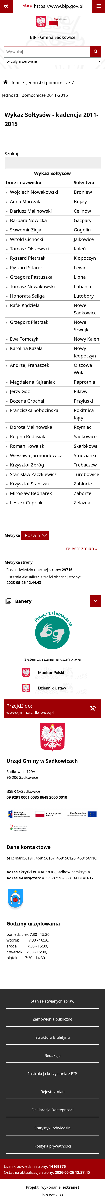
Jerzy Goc (20, 391)
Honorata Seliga (27, 296)
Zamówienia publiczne (52, 1019)
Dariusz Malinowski (31, 211)
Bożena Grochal (27, 401)
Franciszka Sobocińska (34, 410)
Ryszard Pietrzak (27, 258)
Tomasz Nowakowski (32, 286)
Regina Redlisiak (27, 436)
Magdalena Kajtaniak (32, 382)
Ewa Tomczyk (24, 339)
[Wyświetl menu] (98, 6)
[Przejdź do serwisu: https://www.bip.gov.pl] (52, 6)
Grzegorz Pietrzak (29, 322)
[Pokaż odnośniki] (6, 6)
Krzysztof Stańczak (30, 484)
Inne (16, 82)
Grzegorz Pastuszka (31, 277)
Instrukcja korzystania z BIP (52, 1073)
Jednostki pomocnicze (48, 82)
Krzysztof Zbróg (27, 465)
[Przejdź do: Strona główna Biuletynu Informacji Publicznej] (5, 82)
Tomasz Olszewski (29, 249)
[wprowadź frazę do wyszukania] (47, 51)
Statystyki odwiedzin (52, 1128)
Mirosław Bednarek (31, 493)
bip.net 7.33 (52, 1194)
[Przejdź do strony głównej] (52, 29)
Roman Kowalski (27, 446)
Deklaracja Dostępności (53, 1109)
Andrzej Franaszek (29, 365)
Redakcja (53, 1055)
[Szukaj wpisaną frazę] (96, 51)
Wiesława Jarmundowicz (36, 455)
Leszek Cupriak (26, 503)
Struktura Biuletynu (52, 1037)
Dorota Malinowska (31, 427)
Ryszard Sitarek (26, 268)
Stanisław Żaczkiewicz (33, 474)
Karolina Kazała (26, 348)
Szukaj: (12, 154)
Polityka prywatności (52, 1146)
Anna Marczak (25, 201)
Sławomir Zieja (25, 230)
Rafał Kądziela (24, 305)
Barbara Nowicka (28, 220)
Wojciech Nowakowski (34, 192)
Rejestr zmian (53, 1091)
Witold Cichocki (26, 239)
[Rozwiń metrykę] (35, 535)
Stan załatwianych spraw (52, 1001)
